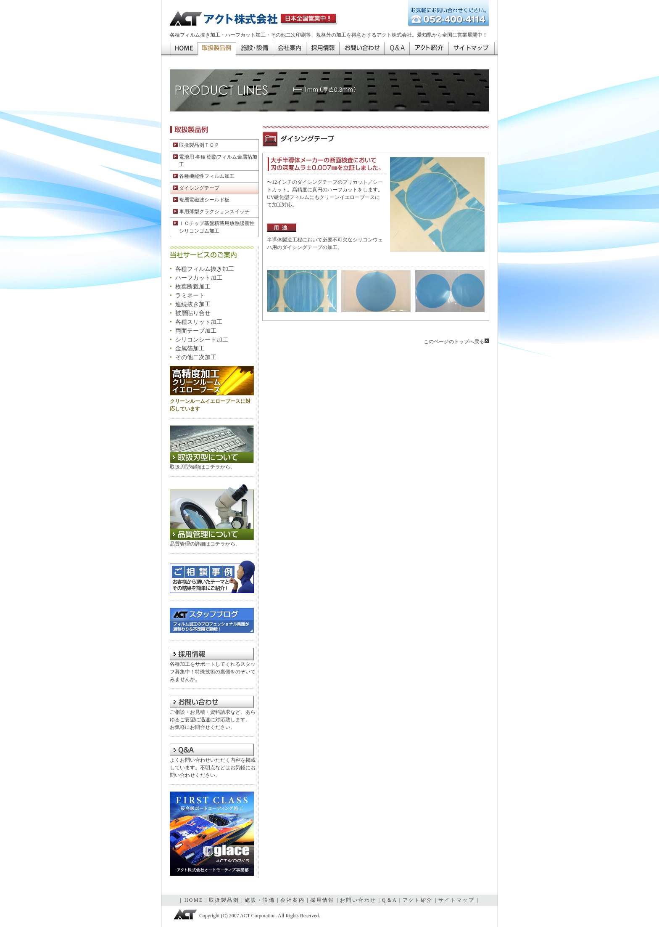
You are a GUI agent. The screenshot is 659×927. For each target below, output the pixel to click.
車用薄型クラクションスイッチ (211, 212)
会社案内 (289, 49)
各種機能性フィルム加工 (204, 176)
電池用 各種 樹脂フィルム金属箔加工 (215, 160)
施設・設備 (254, 49)
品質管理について (212, 511)
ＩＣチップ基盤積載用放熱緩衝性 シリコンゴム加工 (214, 227)
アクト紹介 (428, 49)
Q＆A (396, 49)
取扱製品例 (224, 900)
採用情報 (322, 49)
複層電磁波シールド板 (201, 200)
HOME (184, 49)
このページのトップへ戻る (456, 341)
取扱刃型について (212, 444)
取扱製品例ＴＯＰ (196, 145)
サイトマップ (471, 49)
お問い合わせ (361, 49)
